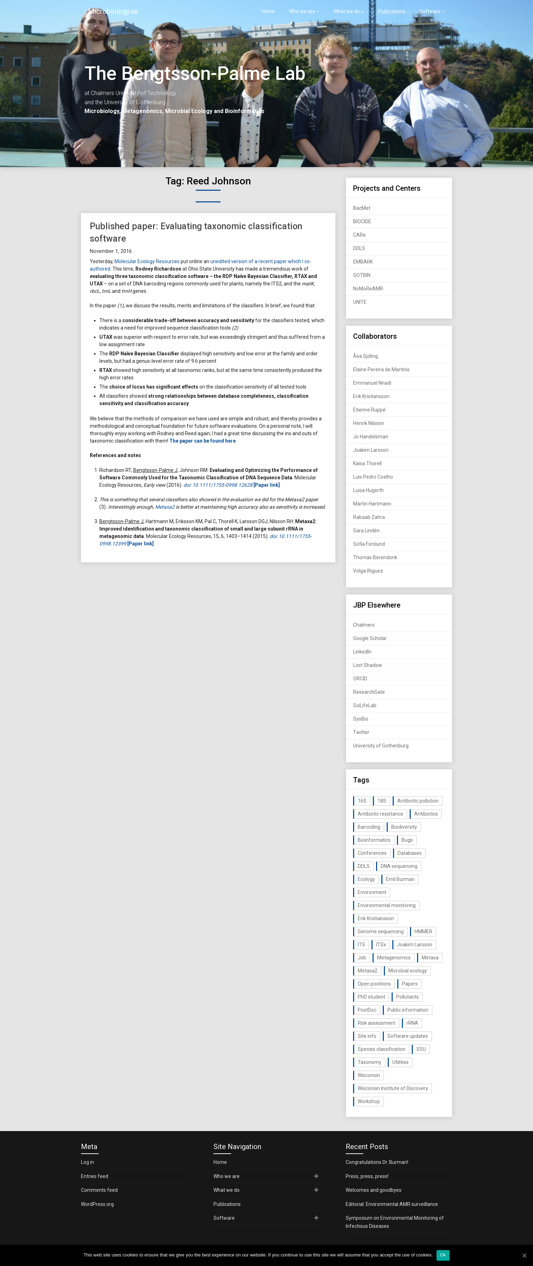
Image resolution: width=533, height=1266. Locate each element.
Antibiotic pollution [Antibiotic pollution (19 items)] (418, 801)
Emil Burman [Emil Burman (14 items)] (400, 879)
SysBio (360, 719)
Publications (391, 11)
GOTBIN (361, 275)
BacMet (361, 208)
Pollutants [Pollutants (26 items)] (407, 997)
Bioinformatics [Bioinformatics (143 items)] (374, 840)
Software (430, 11)
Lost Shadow (367, 665)
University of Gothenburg (381, 746)
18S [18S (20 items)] (381, 801)
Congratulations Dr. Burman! (377, 1162)
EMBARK (363, 262)
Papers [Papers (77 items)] (410, 984)
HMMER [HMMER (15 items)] (423, 931)
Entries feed (94, 1176)
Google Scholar (370, 638)
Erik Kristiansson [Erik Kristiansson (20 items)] (376, 918)
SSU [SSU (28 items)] (421, 1049)
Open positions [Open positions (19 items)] (374, 984)
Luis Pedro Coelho (373, 477)
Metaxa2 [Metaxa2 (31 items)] (367, 971)
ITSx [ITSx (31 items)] (381, 944)
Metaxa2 (165, 507)
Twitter (361, 732)
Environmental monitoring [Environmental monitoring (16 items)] (387, 905)
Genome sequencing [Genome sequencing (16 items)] (381, 931)
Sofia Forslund (369, 544)
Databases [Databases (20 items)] (410, 853)
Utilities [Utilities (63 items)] (400, 1062)
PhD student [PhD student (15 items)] (371, 997)
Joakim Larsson (370, 450)
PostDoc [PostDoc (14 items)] (367, 1010)
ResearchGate (369, 692)
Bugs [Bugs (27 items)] (407, 840)
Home (268, 11)
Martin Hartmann (372, 504)
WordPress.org (97, 1204)
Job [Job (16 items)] (362, 957)
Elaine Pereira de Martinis (381, 369)
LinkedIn (362, 652)
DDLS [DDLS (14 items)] (364, 866)
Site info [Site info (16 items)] (367, 1036)
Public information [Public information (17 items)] (407, 1010)
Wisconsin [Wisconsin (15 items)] (369, 1075)
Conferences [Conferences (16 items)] (372, 853)
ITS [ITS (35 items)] (361, 944)
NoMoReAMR (368, 288)
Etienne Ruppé (369, 410)
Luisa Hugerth (368, 490)
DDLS (359, 248)
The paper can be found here (202, 441)
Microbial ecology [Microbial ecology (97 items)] (407, 971)
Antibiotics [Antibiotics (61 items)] (426, 814)
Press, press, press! (367, 1176)
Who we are (302, 11)
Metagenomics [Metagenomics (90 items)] (394, 957)
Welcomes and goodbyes (374, 1190)
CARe (359, 235)
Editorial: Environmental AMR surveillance (392, 1204)
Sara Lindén (366, 530)
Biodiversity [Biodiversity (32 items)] (404, 827)
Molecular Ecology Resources (147, 261)
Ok (443, 1255)
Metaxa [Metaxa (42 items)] (430, 957)
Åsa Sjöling (365, 356)
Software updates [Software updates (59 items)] (407, 1036)
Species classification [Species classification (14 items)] (381, 1049)
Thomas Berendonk (375, 557)
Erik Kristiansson (371, 396)
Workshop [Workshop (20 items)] (369, 1101)
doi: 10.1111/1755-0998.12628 (217, 485)
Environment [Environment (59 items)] (372, 892)
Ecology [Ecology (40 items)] (366, 879)
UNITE (360, 302)
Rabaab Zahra (369, 517)
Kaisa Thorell (367, 463)
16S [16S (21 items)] (362, 801)
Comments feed (99, 1190)
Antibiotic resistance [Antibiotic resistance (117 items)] (380, 814)
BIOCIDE (362, 221)
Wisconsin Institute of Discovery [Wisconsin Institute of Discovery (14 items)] (393, 1088)
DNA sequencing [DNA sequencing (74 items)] (399, 866)
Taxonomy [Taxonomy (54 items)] (369, 1062)
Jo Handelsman (370, 436)
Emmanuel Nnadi (372, 383)
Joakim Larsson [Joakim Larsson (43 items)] (414, 944)
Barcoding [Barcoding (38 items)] (369, 827)
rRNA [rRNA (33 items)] (412, 1023)
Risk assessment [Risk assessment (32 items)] (377, 1023)
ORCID (360, 678)
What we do (347, 11)
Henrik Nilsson (368, 423)
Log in (87, 1162)
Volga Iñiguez (368, 571)
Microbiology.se (113, 11)
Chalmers (364, 625)
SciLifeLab (364, 705)
